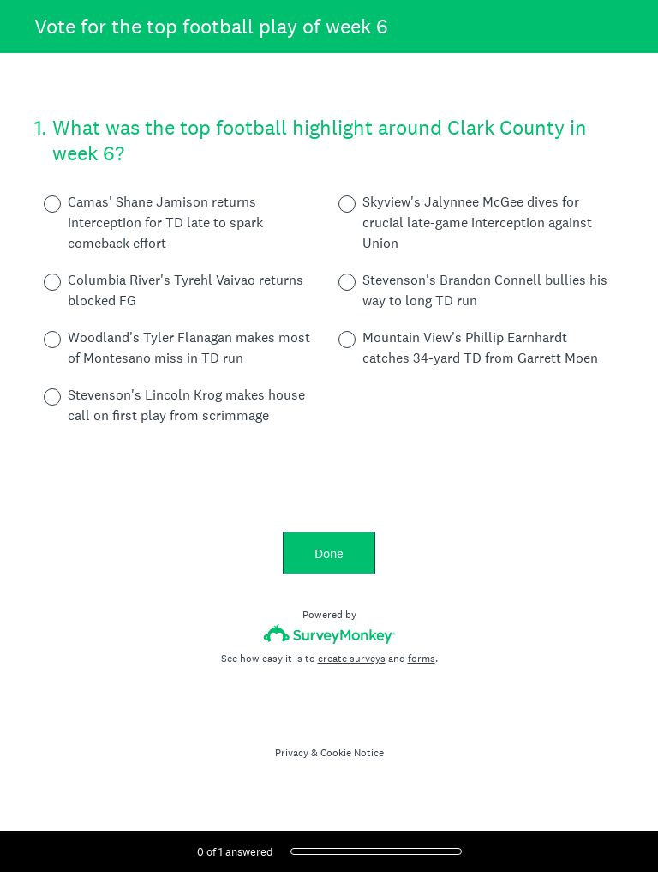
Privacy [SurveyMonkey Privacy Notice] (291, 753)
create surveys (352, 658)
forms (421, 658)
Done (329, 553)
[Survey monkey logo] (329, 634)
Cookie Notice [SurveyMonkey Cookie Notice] (352, 753)
